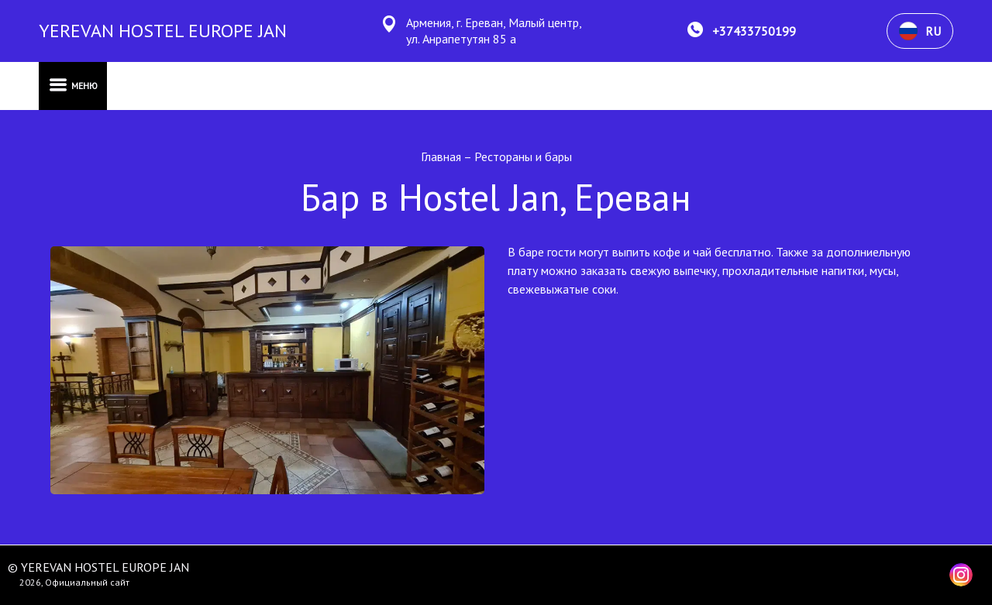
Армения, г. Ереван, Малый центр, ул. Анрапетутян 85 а (493, 30)
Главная (442, 156)
